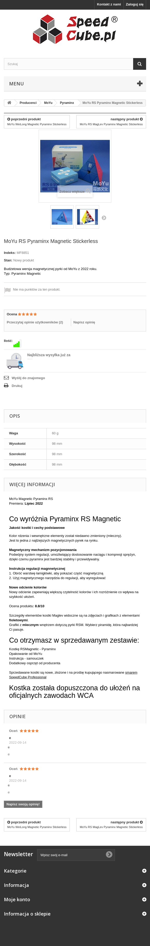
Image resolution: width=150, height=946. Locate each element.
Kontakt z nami (109, 4)
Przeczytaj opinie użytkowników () (35, 322)
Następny (103, 217)
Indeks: (10, 253)
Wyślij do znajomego (28, 378)
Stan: (8, 260)
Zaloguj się (135, 4)
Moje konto (17, 899)
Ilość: (8, 341)
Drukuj (17, 386)
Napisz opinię (84, 322)
